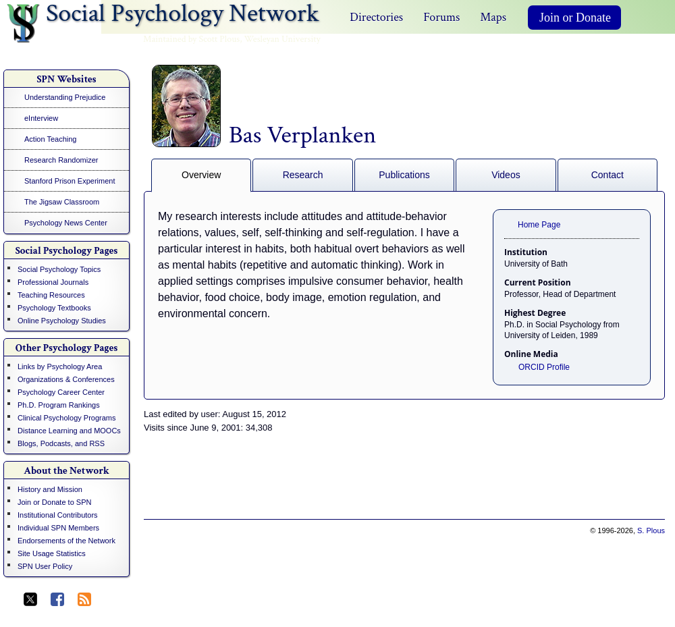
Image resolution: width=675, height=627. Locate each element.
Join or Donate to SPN (54, 502)
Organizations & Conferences (66, 379)
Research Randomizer (61, 160)
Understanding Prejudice (64, 97)
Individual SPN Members (58, 528)
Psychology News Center (65, 223)
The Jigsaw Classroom (61, 202)
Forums (441, 17)
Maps (493, 17)
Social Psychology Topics (59, 269)
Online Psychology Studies (62, 321)
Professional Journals (53, 282)
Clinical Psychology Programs (67, 418)
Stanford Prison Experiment (69, 181)
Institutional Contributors (58, 515)
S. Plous (651, 530)
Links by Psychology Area (60, 366)
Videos (505, 174)
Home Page (539, 224)
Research (303, 174)
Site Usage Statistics (52, 553)
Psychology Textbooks (54, 308)
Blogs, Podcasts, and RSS (61, 443)
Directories (376, 17)
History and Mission (50, 489)
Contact (607, 174)
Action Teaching (50, 139)
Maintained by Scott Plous (191, 39)
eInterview (41, 118)
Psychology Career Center (61, 392)
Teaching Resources (51, 295)
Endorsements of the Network (66, 541)
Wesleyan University (282, 39)
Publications (404, 174)
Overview (201, 174)
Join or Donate (575, 17)
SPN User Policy (45, 566)
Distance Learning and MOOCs (69, 431)
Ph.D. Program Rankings (59, 405)
